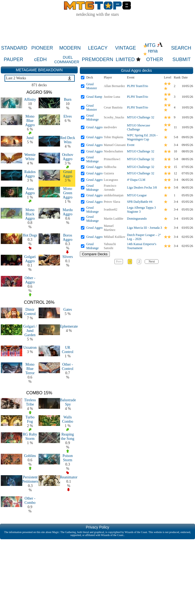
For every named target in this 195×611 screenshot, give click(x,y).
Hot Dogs (30, 235)
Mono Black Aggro (30, 214)
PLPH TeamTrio (137, 86)
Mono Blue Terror (30, 368)
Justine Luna (112, 97)
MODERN (70, 48)
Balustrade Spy (68, 402)
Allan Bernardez (114, 86)
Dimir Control (30, 312)
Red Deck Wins (67, 140)
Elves (67, 116)
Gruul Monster (91, 86)
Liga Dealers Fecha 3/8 (142, 187)
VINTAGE (125, 48)
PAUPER (13, 59)
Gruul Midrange (92, 117)
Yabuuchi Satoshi (110, 246)
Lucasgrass (111, 180)
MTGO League (137, 195)
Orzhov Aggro (67, 157)
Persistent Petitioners (30, 479)
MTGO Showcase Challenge (138, 127)
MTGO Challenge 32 (140, 117)
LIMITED (125, 59)
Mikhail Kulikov (114, 237)
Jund (30, 138)
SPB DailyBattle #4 (139, 202)
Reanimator (68, 477)
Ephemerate (69, 326)
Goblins (30, 456)
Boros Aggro (68, 237)
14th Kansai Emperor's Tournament (141, 246)
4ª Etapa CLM (136, 180)
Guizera (109, 173)
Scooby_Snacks (114, 117)
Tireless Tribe (30, 402)
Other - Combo (29, 500)
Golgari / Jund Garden (30, 330)
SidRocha (110, 167)
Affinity (30, 100)
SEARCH (181, 48)
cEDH (40, 59)
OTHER (154, 59)
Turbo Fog (30, 419)
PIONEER (42, 48)
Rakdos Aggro (30, 174)
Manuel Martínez (109, 228)
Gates (67, 310)
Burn (67, 100)
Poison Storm (67, 458)
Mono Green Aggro (68, 193)
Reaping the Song (67, 436)
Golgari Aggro (30, 259)
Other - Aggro (30, 280)
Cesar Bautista (113, 107)
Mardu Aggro (68, 212)
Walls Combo (67, 419)
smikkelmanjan (113, 195)
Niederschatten (113, 151)
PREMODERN (97, 59)
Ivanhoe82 (110, 209)
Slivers (67, 257)
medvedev (110, 127)
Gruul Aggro (68, 174)
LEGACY (97, 48)
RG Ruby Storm (30, 436)
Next (152, 261)
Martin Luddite (113, 218)
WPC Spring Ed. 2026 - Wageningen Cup (142, 137)
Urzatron (30, 348)
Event (130, 145)
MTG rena (154, 48)
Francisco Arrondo (110, 188)
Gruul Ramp (94, 97)
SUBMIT (181, 59)
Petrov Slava (112, 202)
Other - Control (67, 366)
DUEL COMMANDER (66, 59)
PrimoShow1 (112, 159)
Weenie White (30, 157)
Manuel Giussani (115, 145)
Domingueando (137, 218)
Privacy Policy (97, 527)
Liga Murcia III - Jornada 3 (144, 228)
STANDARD (14, 48)
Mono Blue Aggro (30, 120)
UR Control (67, 350)
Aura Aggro (30, 191)
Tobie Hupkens (113, 137)
